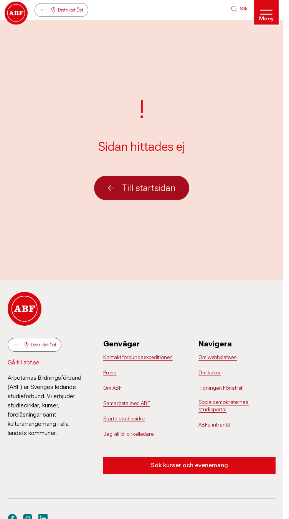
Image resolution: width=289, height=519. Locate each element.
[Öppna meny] (266, 12)
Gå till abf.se (24, 362)
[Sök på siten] (239, 8)
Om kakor (209, 372)
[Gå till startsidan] (16, 13)
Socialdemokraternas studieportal (223, 406)
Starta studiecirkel (124, 418)
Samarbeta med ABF (126, 403)
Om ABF (112, 388)
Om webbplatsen (217, 357)
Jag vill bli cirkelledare (128, 434)
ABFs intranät (214, 425)
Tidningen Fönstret (220, 388)
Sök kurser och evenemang (189, 465)
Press (110, 372)
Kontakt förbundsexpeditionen (138, 357)
